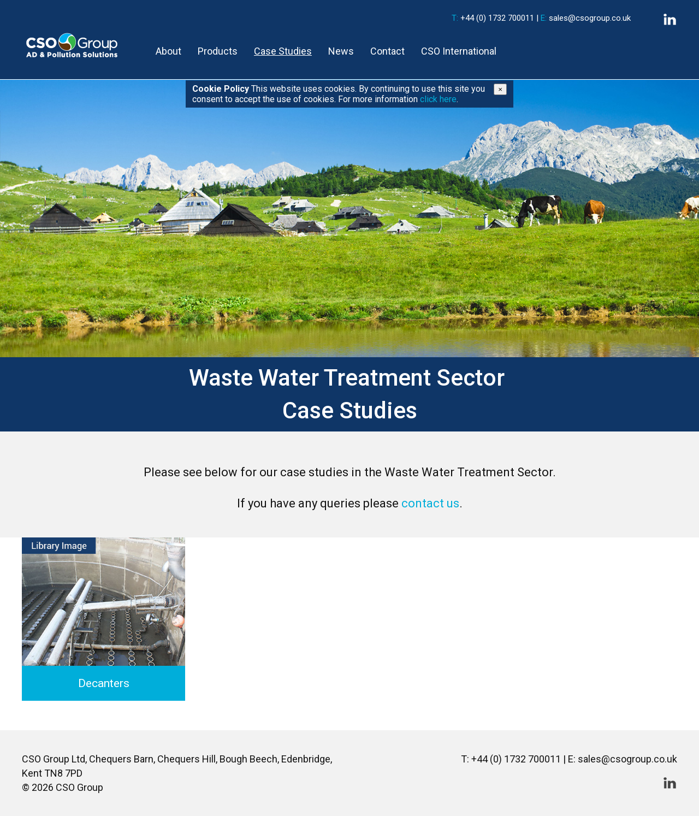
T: (455, 18)
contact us (430, 503)
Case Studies (283, 51)
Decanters (103, 683)
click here (438, 99)
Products (218, 51)
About (168, 51)
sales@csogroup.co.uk (590, 18)
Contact (387, 51)
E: (544, 18)
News (341, 51)
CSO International (458, 51)
